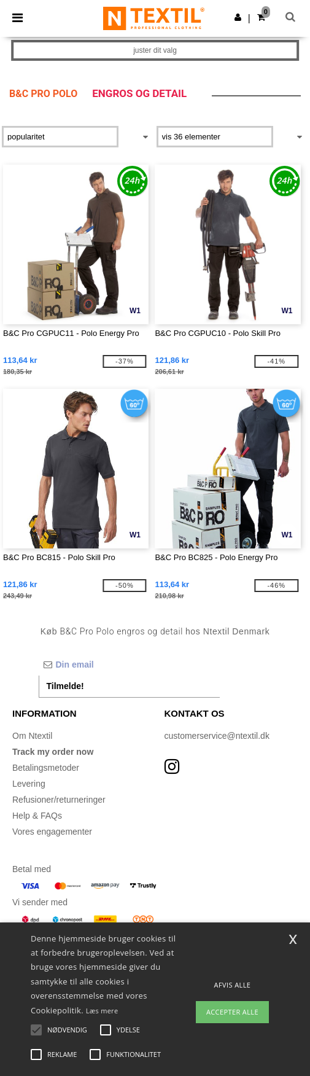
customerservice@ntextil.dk (217, 736)
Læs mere (102, 1010)
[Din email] (129, 664)
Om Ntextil (32, 736)
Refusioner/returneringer (59, 800)
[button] (237, 17)
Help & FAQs (37, 816)
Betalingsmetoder (45, 768)
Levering (28, 784)
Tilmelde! (65, 686)
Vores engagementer (52, 831)
